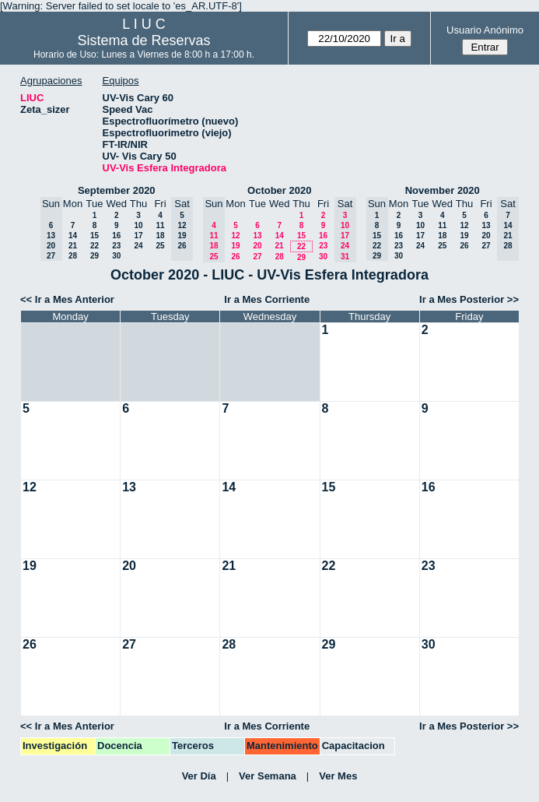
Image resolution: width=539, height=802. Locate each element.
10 (138, 225)
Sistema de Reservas (143, 40)
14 (72, 235)
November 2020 (442, 190)
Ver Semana (267, 776)
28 (72, 256)
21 (72, 245)
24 (138, 245)
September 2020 (117, 190)
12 (235, 235)
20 (257, 245)
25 (160, 245)
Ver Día (199, 776)
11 (160, 225)
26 (235, 256)
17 (138, 235)
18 (160, 235)
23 (116, 245)
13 (257, 235)
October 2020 (279, 190)
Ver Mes (338, 776)
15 (94, 235)
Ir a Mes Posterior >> (469, 299)
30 (116, 256)
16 (116, 235)
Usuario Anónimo (484, 30)
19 (235, 245)
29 (94, 256)
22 (94, 245)
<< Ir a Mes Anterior (67, 299)
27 (257, 256)
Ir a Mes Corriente (267, 299)
